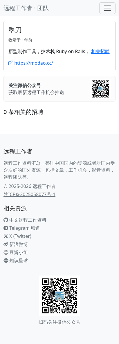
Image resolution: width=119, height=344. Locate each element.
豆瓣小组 (15, 252)
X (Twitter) (17, 236)
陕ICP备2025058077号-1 (29, 194)
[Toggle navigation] (107, 8)
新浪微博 (15, 244)
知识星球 (15, 260)
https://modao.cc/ (30, 63)
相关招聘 (100, 51)
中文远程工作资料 (24, 220)
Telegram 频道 (21, 228)
